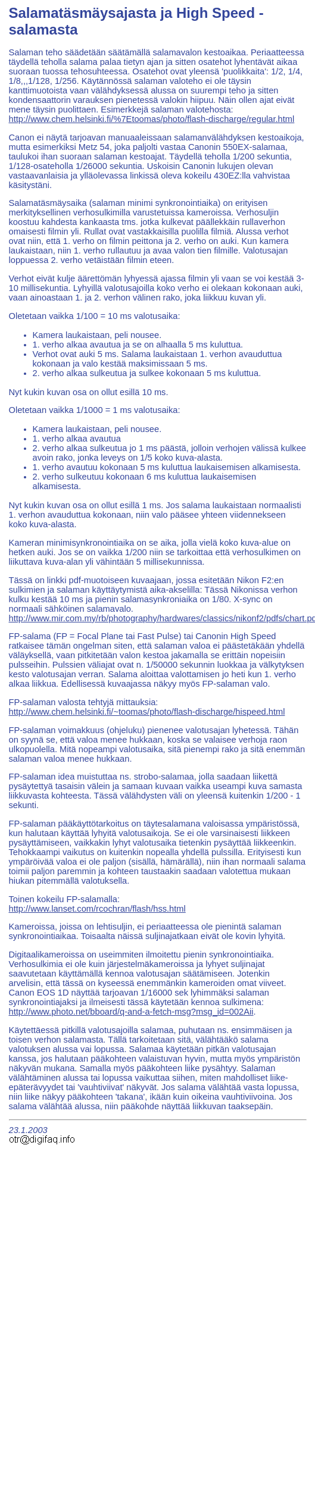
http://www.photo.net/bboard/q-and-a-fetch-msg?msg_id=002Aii (131, 1011)
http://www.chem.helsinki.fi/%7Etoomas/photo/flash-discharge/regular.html (152, 119)
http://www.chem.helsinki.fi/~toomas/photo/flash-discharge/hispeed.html (147, 711)
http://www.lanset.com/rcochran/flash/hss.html (97, 908)
